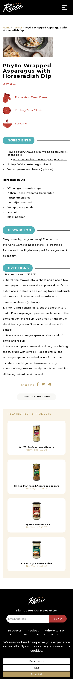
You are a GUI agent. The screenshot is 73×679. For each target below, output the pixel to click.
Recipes (17, 27)
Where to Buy (55, 630)
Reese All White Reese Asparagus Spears (40, 159)
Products (14, 630)
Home (6, 27)
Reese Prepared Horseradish (35, 192)
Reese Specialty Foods (13, 7)
